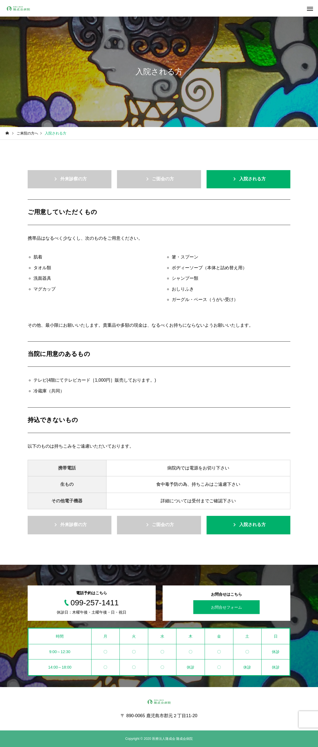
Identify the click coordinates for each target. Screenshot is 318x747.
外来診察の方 (69, 179)
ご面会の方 (159, 179)
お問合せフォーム (226, 607)
